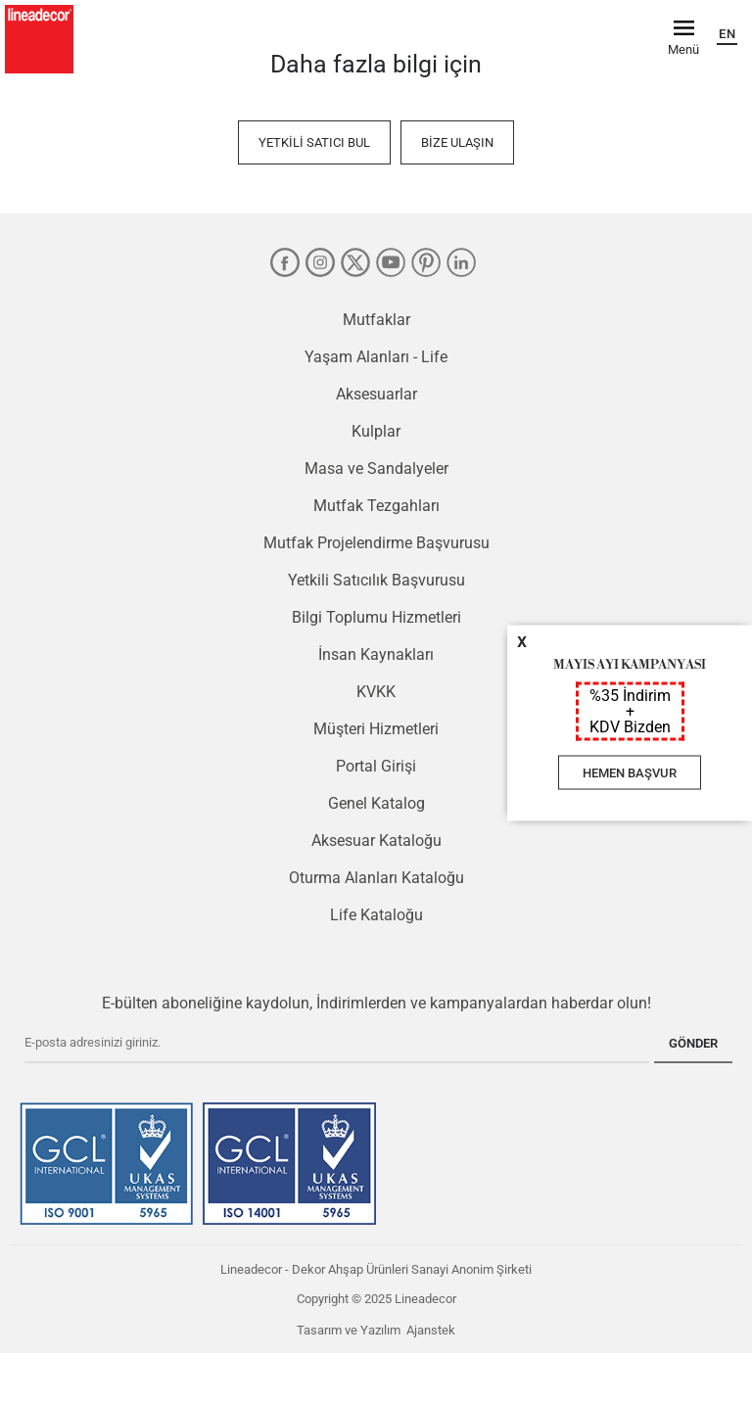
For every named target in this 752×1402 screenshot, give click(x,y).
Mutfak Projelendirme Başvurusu (376, 543)
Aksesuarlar (376, 394)
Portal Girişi (376, 766)
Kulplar (376, 431)
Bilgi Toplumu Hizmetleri (376, 617)
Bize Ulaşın (457, 142)
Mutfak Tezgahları (376, 505)
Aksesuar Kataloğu (376, 840)
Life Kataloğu (376, 915)
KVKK (376, 691)
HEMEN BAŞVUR (630, 773)
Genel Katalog (376, 803)
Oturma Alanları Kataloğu (376, 877)
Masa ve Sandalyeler (376, 468)
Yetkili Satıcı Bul (314, 142)
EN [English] (727, 33)
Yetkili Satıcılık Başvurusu (376, 580)
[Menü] (683, 36)
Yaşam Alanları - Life (376, 357)
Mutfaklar (376, 319)
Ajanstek (430, 1330)
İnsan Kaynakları (376, 654)
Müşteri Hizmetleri (376, 729)
